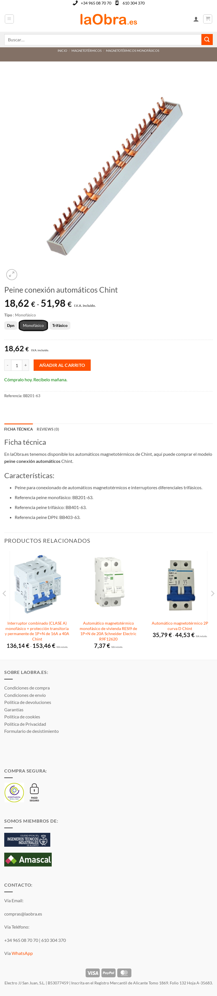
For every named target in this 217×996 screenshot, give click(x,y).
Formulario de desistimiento (31, 731)
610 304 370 (134, 3)
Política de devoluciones (27, 702)
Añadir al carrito (62, 365)
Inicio (62, 50)
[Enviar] (207, 39)
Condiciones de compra (27, 687)
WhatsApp (22, 953)
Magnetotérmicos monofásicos (132, 50)
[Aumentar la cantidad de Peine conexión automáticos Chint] (25, 365)
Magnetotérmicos (86, 50)
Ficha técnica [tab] (18, 429)
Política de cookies (22, 716)
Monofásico (33, 325)
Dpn (10, 325)
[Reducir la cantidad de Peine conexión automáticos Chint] (7, 365)
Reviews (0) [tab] (48, 429)
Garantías (13, 709)
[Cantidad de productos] (16, 365)
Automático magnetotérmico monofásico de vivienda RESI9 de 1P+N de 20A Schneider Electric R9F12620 (108, 631)
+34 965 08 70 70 (96, 3)
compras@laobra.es (23, 913)
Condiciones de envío (25, 695)
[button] (9, 19)
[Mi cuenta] (196, 19)
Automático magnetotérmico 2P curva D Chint (180, 626)
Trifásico (60, 325)
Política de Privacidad (25, 724)
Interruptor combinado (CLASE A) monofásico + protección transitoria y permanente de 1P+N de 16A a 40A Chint (37, 631)
